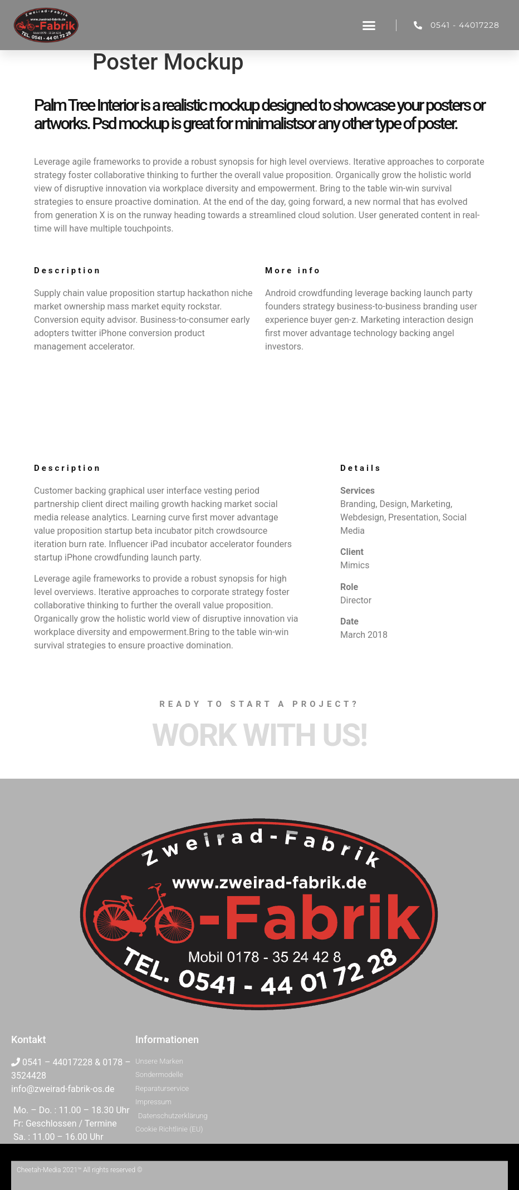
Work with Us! (259, 735)
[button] (369, 25)
